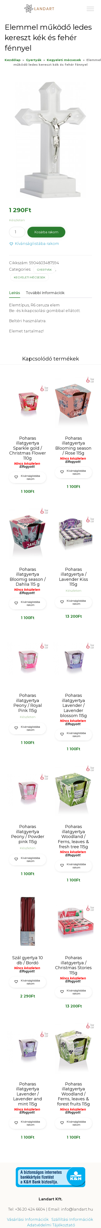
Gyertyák (33, 60)
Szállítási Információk (72, 1219)
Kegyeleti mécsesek (64, 60)
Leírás (14, 293)
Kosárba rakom (46, 232)
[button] (34, 244)
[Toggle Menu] (90, 8)
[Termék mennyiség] (17, 232)
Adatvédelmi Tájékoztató (51, 1225)
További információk (45, 293)
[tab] (17, 293)
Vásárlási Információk (28, 1219)
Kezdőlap (13, 60)
